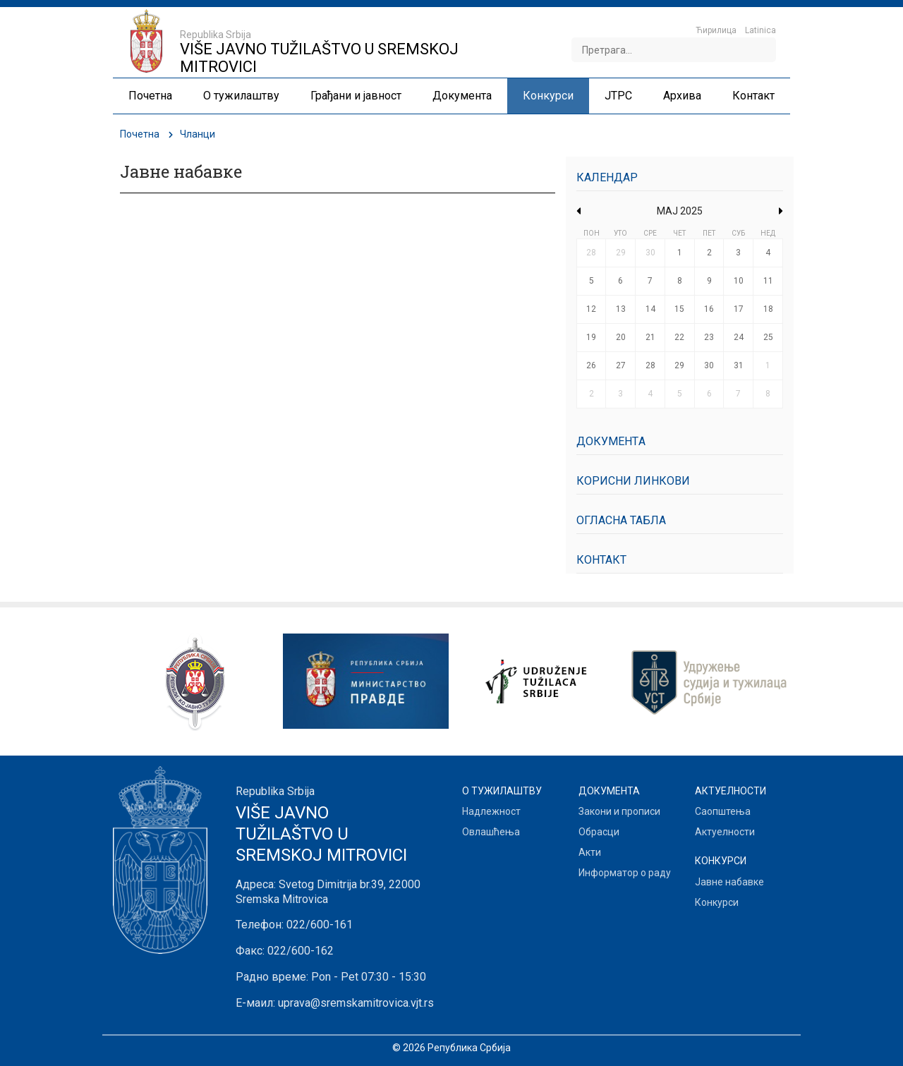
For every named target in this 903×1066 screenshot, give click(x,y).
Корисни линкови (633, 480)
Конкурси (717, 902)
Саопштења (723, 811)
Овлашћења (491, 831)
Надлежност (491, 811)
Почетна (139, 134)
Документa (611, 441)
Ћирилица (716, 30)
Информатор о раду (624, 872)
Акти (589, 852)
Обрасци (598, 831)
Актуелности (725, 831)
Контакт (601, 560)
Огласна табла (621, 520)
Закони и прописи (619, 811)
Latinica (760, 30)
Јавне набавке (729, 882)
